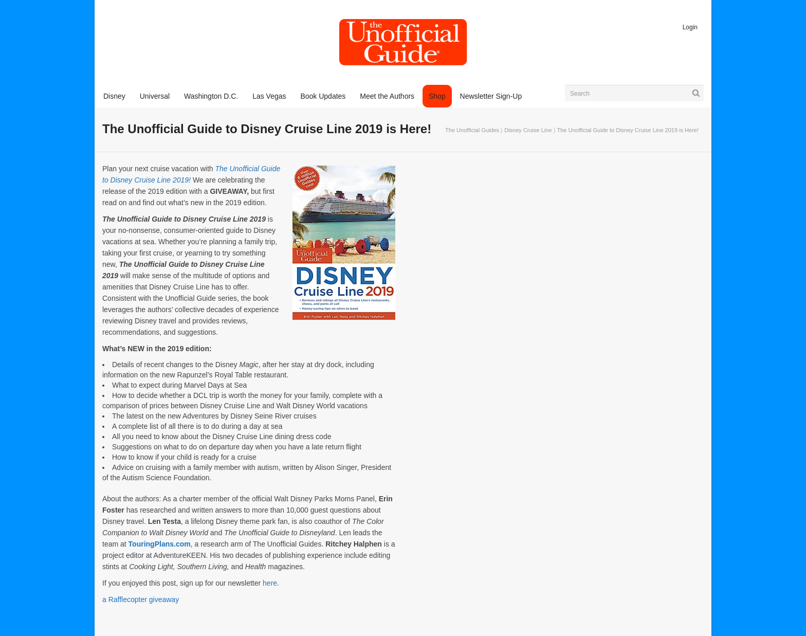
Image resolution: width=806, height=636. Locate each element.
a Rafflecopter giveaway (140, 599)
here (270, 583)
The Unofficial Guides (472, 130)
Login (690, 27)
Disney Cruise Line (528, 130)
